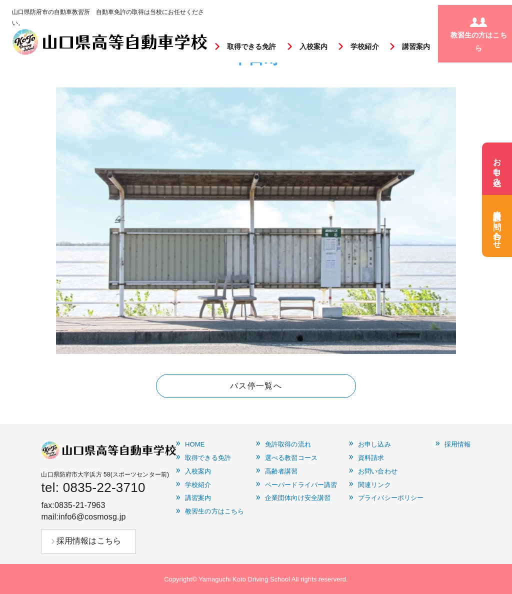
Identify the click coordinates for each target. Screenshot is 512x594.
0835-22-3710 (104, 487)
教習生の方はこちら (214, 511)
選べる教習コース (291, 458)
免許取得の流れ (288, 444)
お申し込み (374, 444)
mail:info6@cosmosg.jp (83, 516)
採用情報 (457, 444)
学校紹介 (364, 46)
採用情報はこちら (88, 540)
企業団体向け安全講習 (297, 498)
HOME (195, 444)
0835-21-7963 (80, 505)
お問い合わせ (378, 471)
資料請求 (371, 458)
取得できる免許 (251, 46)
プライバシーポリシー (391, 498)
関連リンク (374, 485)
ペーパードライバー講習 (301, 485)
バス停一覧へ (256, 386)
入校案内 (314, 46)
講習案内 (416, 46)
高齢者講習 (281, 471)
